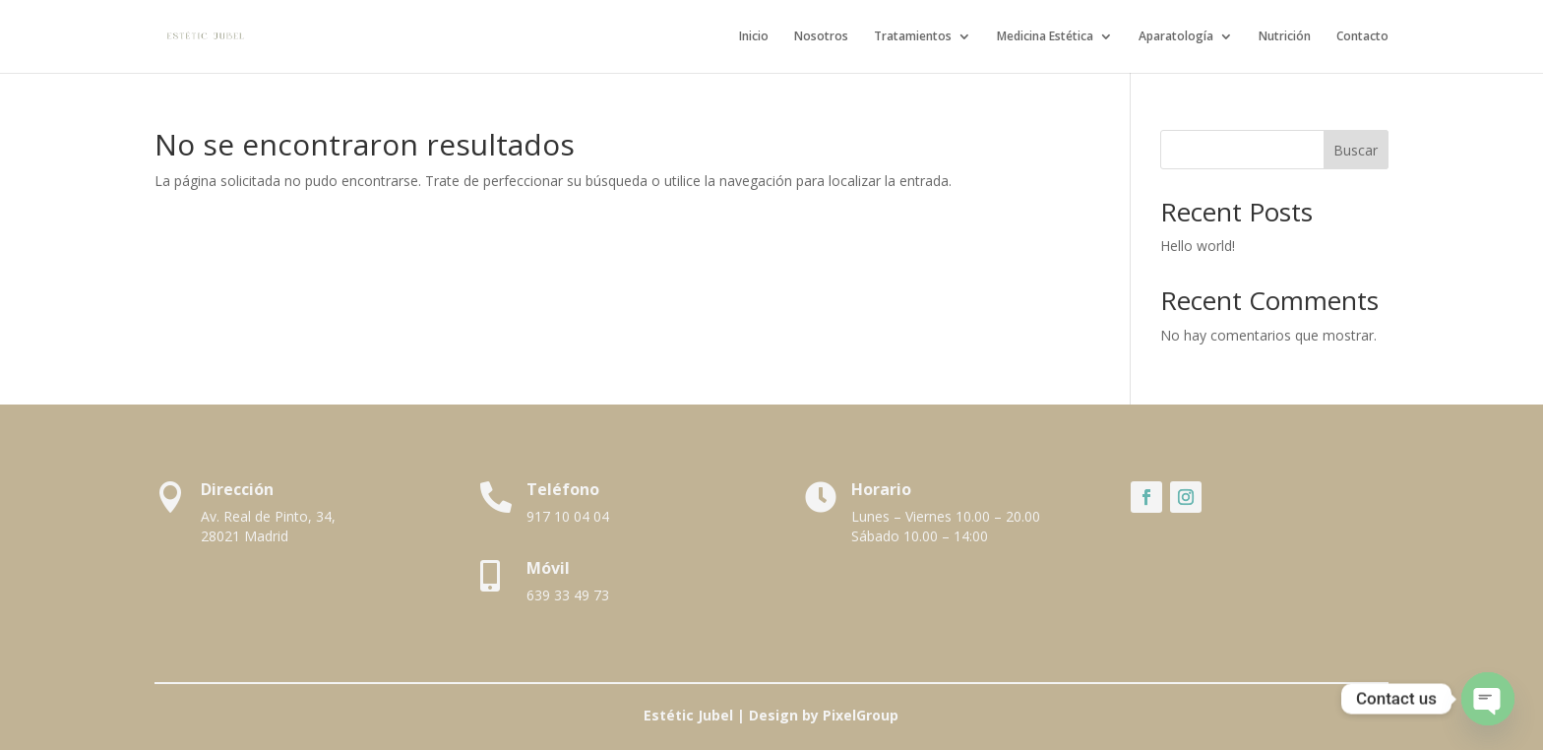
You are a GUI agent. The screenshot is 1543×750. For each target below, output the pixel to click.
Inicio (754, 37)
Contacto (1362, 37)
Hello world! (1197, 245)
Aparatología (1176, 37)
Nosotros (821, 37)
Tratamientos (913, 37)
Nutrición (1285, 37)
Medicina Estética (1045, 37)
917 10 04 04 (567, 516)
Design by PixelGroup (823, 715)
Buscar (1355, 150)
